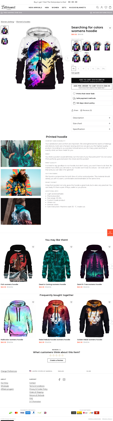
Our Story (4, 383)
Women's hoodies (23, 22)
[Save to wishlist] (110, 28)
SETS (64, 8)
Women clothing (7, 22)
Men (47, 8)
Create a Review (56, 360)
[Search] (97, 7)
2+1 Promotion (35, 402)
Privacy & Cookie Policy (38, 389)
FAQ (31, 398)
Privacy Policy (107, 418)
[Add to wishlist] (33, 247)
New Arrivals (35, 8)
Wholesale (5, 386)
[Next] (67, 58)
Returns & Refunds (36, 395)
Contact (32, 383)
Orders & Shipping (36, 392)
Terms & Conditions (36, 386)
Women (55, 8)
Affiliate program (7, 389)
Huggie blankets (77, 8)
